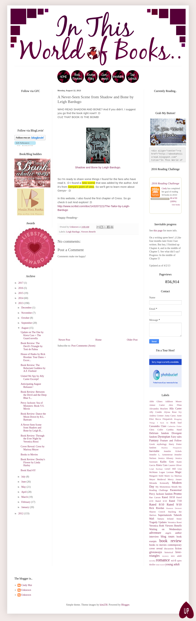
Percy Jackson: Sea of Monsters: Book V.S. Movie (32, 405)
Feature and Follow (171, 440)
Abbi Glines (155, 401)
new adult (176, 556)
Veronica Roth (156, 525)
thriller (152, 564)
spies (179, 560)
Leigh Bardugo (73, 231)
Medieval (161, 479)
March (24, 497)
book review (170, 541)
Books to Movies (29, 454)
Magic (178, 472)
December (26, 307)
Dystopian (164, 436)
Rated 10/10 (168, 497)
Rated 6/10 (161, 501)
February (26, 502)
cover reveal (156, 548)
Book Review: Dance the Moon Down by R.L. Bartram (33, 416)
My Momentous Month (166, 487)
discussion (169, 548)
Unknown (26, 590)
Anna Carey (170, 415)
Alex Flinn (175, 405)
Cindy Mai (26, 585)
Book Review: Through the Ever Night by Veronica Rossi (32, 438)
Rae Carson (155, 497)
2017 (21, 282)
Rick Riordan (156, 508)
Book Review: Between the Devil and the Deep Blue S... (34, 395)
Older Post (132, 339)
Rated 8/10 (156, 504)
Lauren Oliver (175, 465)
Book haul (176, 422)
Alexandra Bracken (158, 408)
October (25, 318)
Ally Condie (155, 412)
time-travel (160, 565)
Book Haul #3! (28, 470)
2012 (21, 513)
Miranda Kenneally (159, 483)
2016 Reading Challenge (165, 183)
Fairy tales (176, 436)
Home (98, 339)
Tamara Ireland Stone (169, 519)
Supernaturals (165, 515)
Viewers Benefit (88, 231)
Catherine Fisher (175, 426)
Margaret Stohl (156, 476)
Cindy (164, 188)
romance (163, 560)
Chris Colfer (156, 429)
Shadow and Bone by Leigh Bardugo (97, 167)
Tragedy (153, 522)
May (23, 487)
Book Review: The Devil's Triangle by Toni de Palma (32, 346)
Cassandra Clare (157, 426)
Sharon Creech (157, 512)
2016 (21, 288)
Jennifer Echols (173, 451)
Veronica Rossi (175, 522)
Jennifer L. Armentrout (160, 454)
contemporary (175, 545)
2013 (21, 303)
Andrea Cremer (156, 415)
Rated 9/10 (174, 504)
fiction (178, 548)
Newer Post (64, 339)
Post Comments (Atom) (83, 345)
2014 (21, 298)
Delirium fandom (159, 433)
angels (168, 533)
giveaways (155, 552)
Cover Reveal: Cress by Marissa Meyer (33, 448)
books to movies (158, 545)
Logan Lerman (166, 472)
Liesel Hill (170, 469)
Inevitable (154, 451)
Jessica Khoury (165, 458)
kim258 (104, 604)
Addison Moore (173, 401)
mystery (165, 556)
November (27, 312)
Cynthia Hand (174, 429)
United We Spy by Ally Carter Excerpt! (32, 377)
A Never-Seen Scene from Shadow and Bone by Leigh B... (32, 427)
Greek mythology (158, 444)
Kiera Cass (162, 465)
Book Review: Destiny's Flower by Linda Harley (33, 462)
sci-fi (173, 560)
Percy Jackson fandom (161, 494)
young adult (172, 564)
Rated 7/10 (175, 501)
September (27, 323)
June (23, 481)
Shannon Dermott (174, 508)
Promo (178, 493)
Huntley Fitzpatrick (171, 448)
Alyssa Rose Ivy (173, 412)
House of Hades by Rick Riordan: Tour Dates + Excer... (33, 357)
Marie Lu (168, 476)
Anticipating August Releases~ (31, 385)
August (25, 328)
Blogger (125, 604)
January (25, 507)
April (24, 492)
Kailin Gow (167, 461)
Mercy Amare (175, 479)
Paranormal (176, 490)
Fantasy (154, 440)
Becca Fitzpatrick (163, 419)
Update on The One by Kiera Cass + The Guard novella (32, 335)
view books (176, 205)
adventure (155, 532)
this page (158, 230)
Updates (162, 522)
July (23, 476)
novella (152, 561)
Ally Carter (175, 408)
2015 (21, 293)
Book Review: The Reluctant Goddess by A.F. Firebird (33, 368)
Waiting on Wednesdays (165, 529)
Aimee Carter (157, 405)
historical (169, 552)
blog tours (167, 536)
